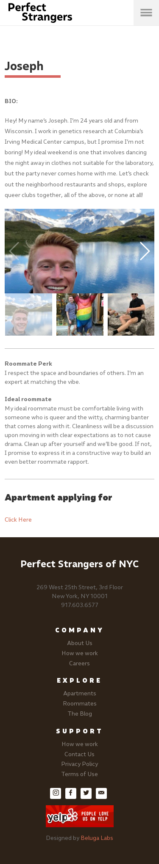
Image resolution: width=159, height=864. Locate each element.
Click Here (18, 519)
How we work (79, 653)
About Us (79, 643)
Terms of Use (79, 774)
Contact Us (79, 754)
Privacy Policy (79, 764)
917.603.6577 (79, 605)
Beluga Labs (97, 838)
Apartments (79, 693)
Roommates (80, 703)
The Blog (79, 713)
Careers (79, 663)
